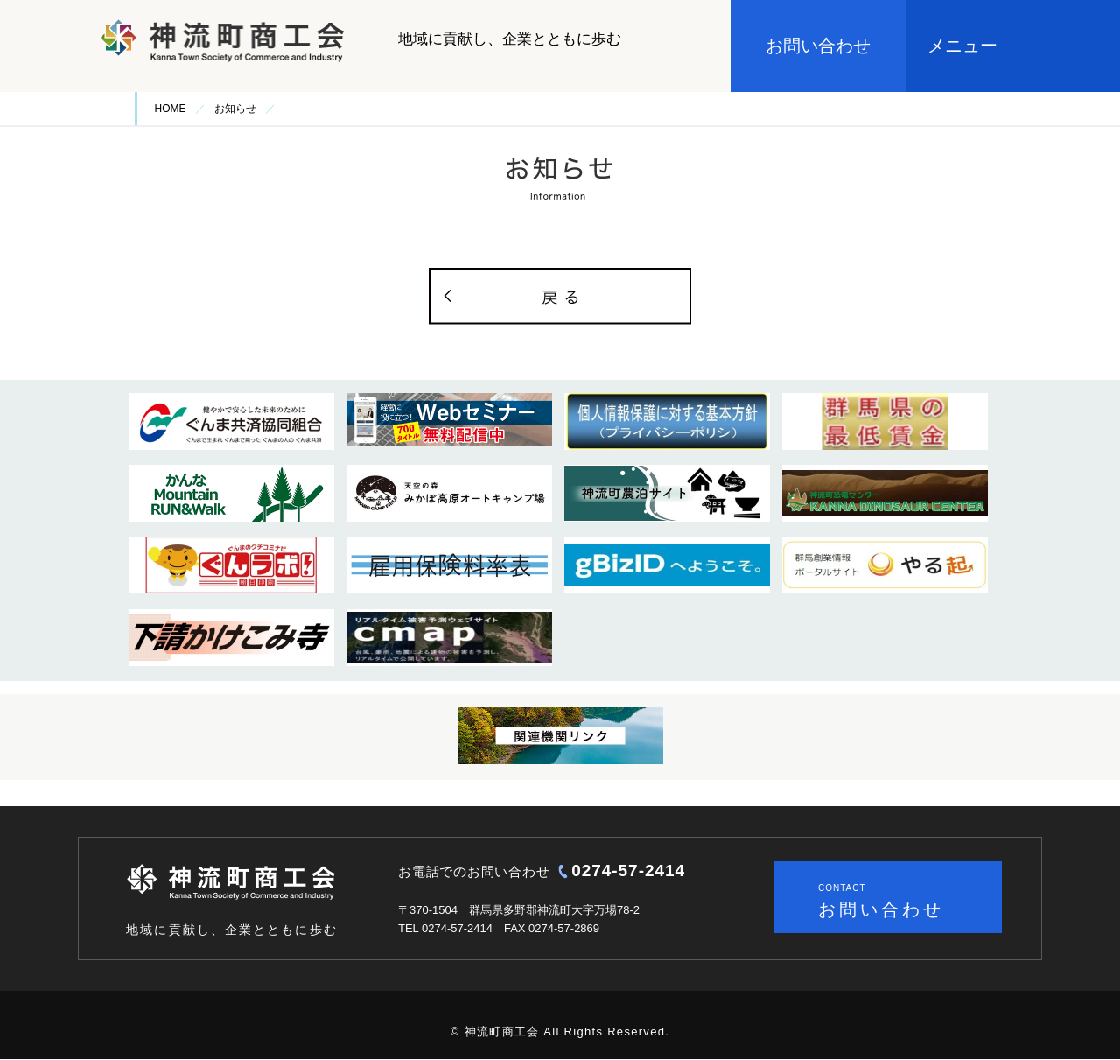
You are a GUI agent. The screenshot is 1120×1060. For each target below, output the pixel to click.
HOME (170, 108)
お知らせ (235, 108)
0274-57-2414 (628, 870)
